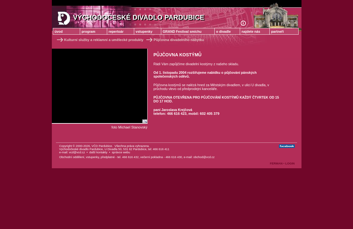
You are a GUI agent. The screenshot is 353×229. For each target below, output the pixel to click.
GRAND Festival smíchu (182, 31)
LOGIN (290, 163)
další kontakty (98, 152)
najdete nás (251, 31)
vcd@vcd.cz (77, 152)
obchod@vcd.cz (204, 157)
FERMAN (276, 163)
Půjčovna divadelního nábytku (174, 40)
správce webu (121, 152)
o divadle (223, 31)
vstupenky (144, 31)
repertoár (116, 31)
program (88, 31)
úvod (59, 31)
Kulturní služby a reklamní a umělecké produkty (99, 40)
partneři (277, 31)
